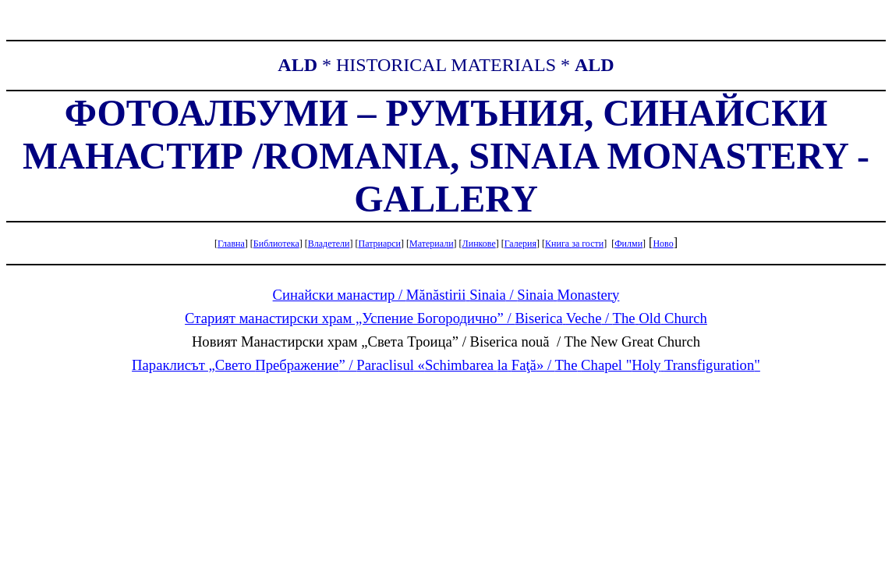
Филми (628, 243)
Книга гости (574, 243)
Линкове (479, 243)
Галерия (520, 243)
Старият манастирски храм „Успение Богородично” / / (446, 318)
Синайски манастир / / (446, 294)
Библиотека (276, 243)
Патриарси (379, 243)
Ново (663, 243)
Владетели (329, 243)
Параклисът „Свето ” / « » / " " (446, 365)
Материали (431, 243)
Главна (231, 243)
